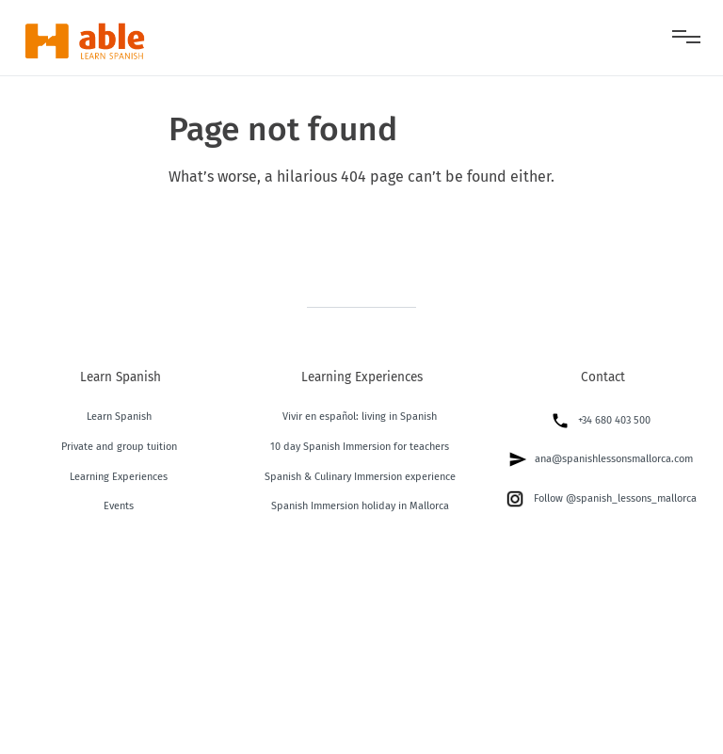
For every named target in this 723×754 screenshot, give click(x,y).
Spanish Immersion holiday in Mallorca (360, 506)
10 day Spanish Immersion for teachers (359, 447)
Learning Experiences (119, 477)
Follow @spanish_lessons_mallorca (601, 499)
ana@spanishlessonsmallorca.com (601, 459)
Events (119, 506)
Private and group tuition (119, 447)
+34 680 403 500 (601, 420)
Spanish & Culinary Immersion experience (360, 477)
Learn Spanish (119, 416)
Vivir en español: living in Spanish (359, 416)
